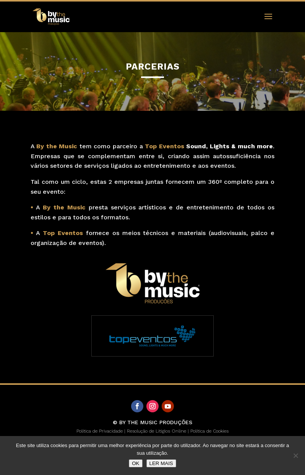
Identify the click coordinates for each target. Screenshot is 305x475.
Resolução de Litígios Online (156, 431)
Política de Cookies (209, 431)
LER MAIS (161, 463)
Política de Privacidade (99, 431)
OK (135, 463)
